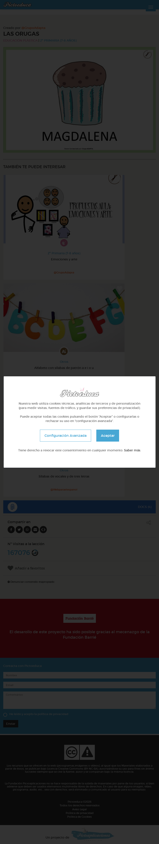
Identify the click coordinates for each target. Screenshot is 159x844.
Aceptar (108, 435)
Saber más (132, 450)
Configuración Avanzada (65, 435)
